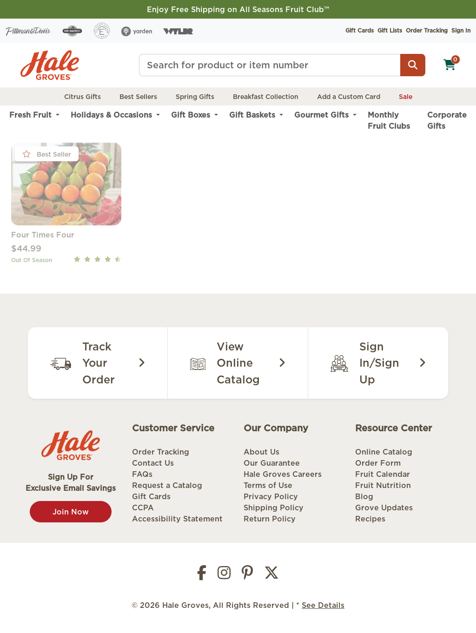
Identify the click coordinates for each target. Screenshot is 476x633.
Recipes (370, 519)
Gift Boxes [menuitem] (191, 115)
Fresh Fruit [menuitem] (31, 115)
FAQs (142, 474)
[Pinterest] (247, 575)
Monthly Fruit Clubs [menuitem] (389, 120)
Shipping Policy (274, 507)
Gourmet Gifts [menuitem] (322, 115)
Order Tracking (427, 30)
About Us (261, 452)
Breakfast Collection (265, 96)
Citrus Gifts (82, 96)
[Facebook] (201, 575)
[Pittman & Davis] (28, 30)
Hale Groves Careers (283, 474)
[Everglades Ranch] (101, 30)
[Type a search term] (270, 65)
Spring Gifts (195, 96)
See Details (323, 605)
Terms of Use (268, 485)
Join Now (71, 512)
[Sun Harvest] (72, 31)
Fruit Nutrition (383, 485)
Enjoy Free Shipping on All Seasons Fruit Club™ (238, 9)
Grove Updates (384, 507)
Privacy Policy (271, 496)
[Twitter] (271, 575)
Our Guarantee (272, 463)
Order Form (378, 463)
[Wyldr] (177, 30)
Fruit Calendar (382, 474)
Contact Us (153, 463)
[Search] (412, 65)
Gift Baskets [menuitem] (253, 115)
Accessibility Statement (177, 519)
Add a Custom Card (348, 96)
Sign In (460, 30)
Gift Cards (359, 30)
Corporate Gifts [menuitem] (447, 120)
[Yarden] (136, 30)
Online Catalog (383, 452)
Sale (405, 96)
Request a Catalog (167, 485)
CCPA (143, 507)
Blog (364, 496)
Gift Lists (389, 30)
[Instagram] (224, 575)
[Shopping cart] (449, 64)
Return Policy (270, 519)
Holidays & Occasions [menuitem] (112, 115)
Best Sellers (138, 96)
